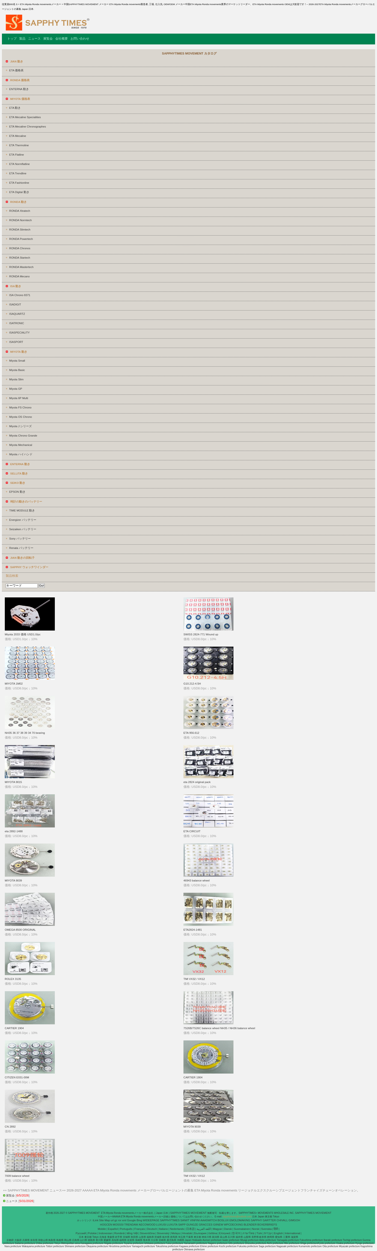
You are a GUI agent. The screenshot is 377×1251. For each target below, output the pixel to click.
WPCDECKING (233, 1224)
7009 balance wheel (17, 1175)
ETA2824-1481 (192, 929)
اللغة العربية (204, 1228)
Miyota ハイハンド (20, 454)
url (112, 1220)
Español (113, 1228)
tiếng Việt (132, 1233)
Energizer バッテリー (22, 519)
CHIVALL (282, 1220)
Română (119, 1233)
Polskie (92, 1233)
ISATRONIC (16, 323)
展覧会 (48, 38)
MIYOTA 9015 (13, 782)
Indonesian (105, 1233)
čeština (212, 1233)
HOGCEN (106, 1224)
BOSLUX (223, 1220)
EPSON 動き (17, 491)
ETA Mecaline (17, 135)
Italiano (163, 1228)
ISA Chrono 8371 (19, 295)
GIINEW (218, 1224)
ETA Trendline (17, 173)
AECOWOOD (147, 1224)
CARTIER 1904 (14, 1028)
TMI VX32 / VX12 (194, 979)
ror (119, 1220)
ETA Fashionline (19, 182)
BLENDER (250, 1224)
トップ (12, 38)
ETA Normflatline (19, 164)
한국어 (236, 1233)
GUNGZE (192, 1224)
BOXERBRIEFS (267, 1224)
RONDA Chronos (19, 248)
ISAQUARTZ (17, 313)
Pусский (81, 1233)
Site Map (104, 1220)
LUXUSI (161, 1224)
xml (124, 1220)
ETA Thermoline (19, 145)
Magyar (217, 1228)
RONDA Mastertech (21, 267)
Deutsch (152, 1228)
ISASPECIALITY (19, 332)
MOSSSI (118, 1224)
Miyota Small (17, 360)
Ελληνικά (224, 1233)
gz (115, 1220)
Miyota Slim (16, 379)
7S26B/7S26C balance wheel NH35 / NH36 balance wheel (219, 1028)
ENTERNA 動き (19, 89)
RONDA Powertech (21, 238)
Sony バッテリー (20, 538)
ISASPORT (16, 341)
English (278, 1233)
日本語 (190, 1228)
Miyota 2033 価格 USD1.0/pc (23, 634)
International (292, 1233)
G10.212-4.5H (192, 683)
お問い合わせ (79, 38)
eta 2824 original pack (197, 782)
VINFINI (195, 1220)
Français (139, 1228)
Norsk (255, 1228)
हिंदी (276, 1228)
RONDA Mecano (19, 276)
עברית (268, 1233)
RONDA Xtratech (19, 210)
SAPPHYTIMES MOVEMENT (188, 1212)
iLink (96, 1220)
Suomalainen (242, 1228)
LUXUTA (172, 1224)
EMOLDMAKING (239, 1220)
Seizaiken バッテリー (22, 529)
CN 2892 (10, 1126)
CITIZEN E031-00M (17, 1077)
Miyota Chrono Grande (23, 435)
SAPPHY (256, 1220)
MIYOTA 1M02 (14, 683)
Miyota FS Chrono (20, 407)
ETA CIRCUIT (192, 831)
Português (126, 1228)
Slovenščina (147, 1233)
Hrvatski (187, 1233)
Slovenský (163, 1233)
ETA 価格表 (16, 70)
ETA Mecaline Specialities (25, 117)
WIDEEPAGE (151, 1220)
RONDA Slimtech (19, 229)
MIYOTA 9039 (13, 880)
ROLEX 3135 (13, 979)
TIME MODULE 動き (22, 510)
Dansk (228, 1228)
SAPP (182, 1224)
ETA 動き (15, 107)
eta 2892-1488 (14, 831)
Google (131, 1220)
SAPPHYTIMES (170, 1220)
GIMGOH (294, 1220)
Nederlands (177, 1228)
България (200, 1233)
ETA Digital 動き (19, 192)
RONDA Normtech (20, 220)
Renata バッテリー (21, 548)
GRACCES (206, 1224)
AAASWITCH (209, 1220)
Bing (139, 1220)
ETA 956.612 (191, 732)
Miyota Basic (17, 370)
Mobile (102, 1228)
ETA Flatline (16, 154)
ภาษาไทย (248, 1233)
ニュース (34, 38)
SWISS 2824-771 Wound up (200, 634)
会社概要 (61, 38)
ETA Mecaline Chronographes (27, 126)
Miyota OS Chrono (20, 416)
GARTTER (269, 1220)
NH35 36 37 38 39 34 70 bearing (25, 732)
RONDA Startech (19, 257)
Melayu (175, 1233)
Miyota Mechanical (20, 444)
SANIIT (184, 1220)
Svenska (266, 1228)
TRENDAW (131, 1224)
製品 (22, 38)
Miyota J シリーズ (20, 426)
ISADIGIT (15, 304)
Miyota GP (15, 388)
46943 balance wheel (196, 880)
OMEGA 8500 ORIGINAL (20, 929)
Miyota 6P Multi (18, 398)
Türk (259, 1233)
